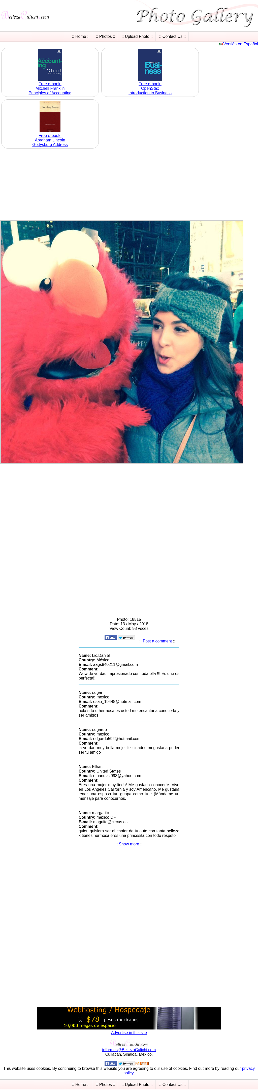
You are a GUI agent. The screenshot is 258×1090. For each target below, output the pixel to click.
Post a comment (157, 641)
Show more (129, 844)
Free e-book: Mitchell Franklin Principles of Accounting (50, 88)
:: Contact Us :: (172, 36)
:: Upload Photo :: (137, 36)
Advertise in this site (129, 1032)
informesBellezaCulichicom (129, 1050)
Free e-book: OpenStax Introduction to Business (150, 88)
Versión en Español (240, 44)
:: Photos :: (105, 36)
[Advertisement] (129, 185)
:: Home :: (80, 36)
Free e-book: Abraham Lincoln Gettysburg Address (50, 140)
